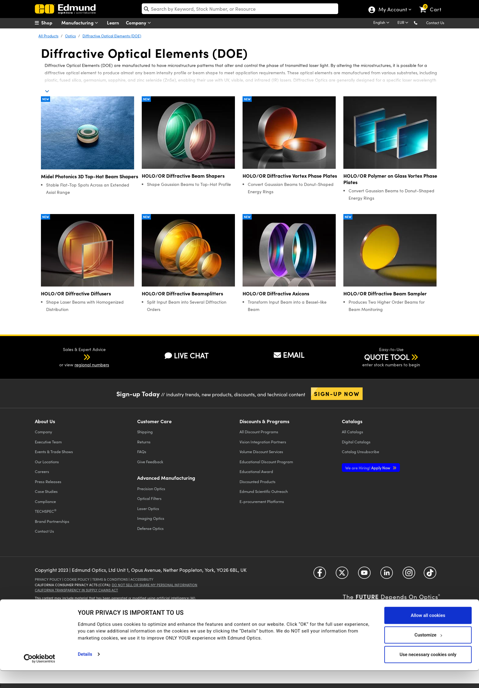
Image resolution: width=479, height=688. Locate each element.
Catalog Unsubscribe (360, 451)
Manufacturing (81, 22)
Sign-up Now (337, 394)
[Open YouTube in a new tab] (364, 574)
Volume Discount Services (261, 451)
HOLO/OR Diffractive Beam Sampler (385, 293)
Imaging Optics (150, 518)
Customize (428, 652)
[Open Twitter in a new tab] (342, 574)
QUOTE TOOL (386, 357)
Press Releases (48, 481)
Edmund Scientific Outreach (264, 491)
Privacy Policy (48, 579)
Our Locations (47, 461)
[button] (420, 22)
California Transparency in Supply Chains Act (76, 590)
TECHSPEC (46, 511)
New (45, 99)
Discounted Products (258, 481)
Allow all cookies (428, 632)
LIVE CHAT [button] (186, 355)
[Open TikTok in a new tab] (430, 574)
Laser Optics (148, 508)
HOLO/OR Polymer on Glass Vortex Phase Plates (390, 178)
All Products (48, 35)
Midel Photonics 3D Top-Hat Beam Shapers (89, 176)
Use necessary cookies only (428, 671)
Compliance (45, 501)
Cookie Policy (77, 579)
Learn (113, 22)
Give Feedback (150, 461)
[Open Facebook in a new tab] (319, 574)
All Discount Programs (259, 431)
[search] (240, 8)
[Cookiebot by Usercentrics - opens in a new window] (39, 675)
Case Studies (46, 491)
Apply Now (368, 467)
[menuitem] (50, 22)
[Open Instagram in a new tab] (408, 574)
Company (140, 22)
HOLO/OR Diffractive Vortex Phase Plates (290, 175)
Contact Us (435, 22)
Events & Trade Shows (54, 451)
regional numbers (92, 365)
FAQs (141, 451)
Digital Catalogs (356, 441)
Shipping (145, 431)
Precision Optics (151, 488)
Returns (144, 441)
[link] (433, 5)
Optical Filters (149, 498)
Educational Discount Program (266, 461)
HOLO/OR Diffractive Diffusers (76, 293)
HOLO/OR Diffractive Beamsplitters (182, 293)
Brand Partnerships (52, 521)
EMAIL (289, 355)
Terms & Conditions (110, 579)
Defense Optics (150, 528)
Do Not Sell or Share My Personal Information (154, 585)
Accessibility (141, 579)
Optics (70, 35)
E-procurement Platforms (262, 501)
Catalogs (352, 431)
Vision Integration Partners (263, 441)
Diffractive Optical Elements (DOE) (111, 35)
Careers (42, 471)
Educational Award (256, 471)
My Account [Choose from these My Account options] (392, 10)
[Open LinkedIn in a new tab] (386, 574)
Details (85, 671)
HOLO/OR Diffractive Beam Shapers (183, 175)
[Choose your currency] (404, 23)
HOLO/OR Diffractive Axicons (276, 293)
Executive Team (48, 441)
